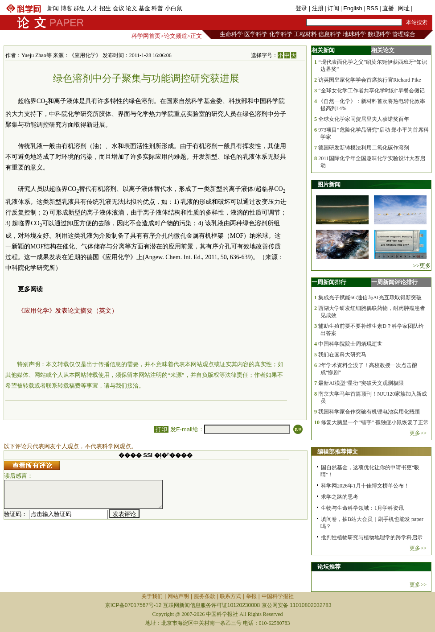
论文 (131, 8)
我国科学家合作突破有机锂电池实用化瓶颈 (369, 412)
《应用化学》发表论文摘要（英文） (68, 310)
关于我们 (152, 596)
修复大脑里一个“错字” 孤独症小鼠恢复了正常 (375, 422)
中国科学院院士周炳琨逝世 (350, 344)
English (352, 8)
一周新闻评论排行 (394, 282)
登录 (302, 8)
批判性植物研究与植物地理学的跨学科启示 (372, 537)
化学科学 (280, 34)
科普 (157, 8)
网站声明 (178, 596)
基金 (144, 8)
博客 (66, 8)
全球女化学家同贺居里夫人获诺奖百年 (363, 119)
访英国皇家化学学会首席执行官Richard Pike (369, 80)
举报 (251, 596)
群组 (79, 8)
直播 (388, 8)
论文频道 (175, 36)
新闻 (53, 8)
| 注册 (316, 8)
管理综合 (403, 34)
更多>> (418, 433)
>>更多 (422, 265)
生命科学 (231, 34)
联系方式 (230, 596)
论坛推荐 (329, 566)
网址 (404, 8)
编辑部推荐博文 (337, 451)
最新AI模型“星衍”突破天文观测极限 (360, 383)
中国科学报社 (278, 596)
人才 (92, 8)
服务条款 (204, 596)
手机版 (422, 8)
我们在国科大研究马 (342, 354)
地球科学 (354, 34)
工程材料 (305, 34)
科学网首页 (145, 36)
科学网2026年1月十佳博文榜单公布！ (365, 486)
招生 (105, 8)
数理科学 (379, 34)
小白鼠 (173, 8)
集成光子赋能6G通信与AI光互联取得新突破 (369, 297)
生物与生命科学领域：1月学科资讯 (362, 508)
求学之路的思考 (339, 497)
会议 (118, 8)
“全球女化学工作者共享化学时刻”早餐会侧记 (371, 90)
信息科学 (329, 34)
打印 (161, 429)
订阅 (333, 8)
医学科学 (255, 34)
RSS (372, 8)
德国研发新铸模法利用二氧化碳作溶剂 (363, 148)
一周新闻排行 (329, 282)
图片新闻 (329, 184)
